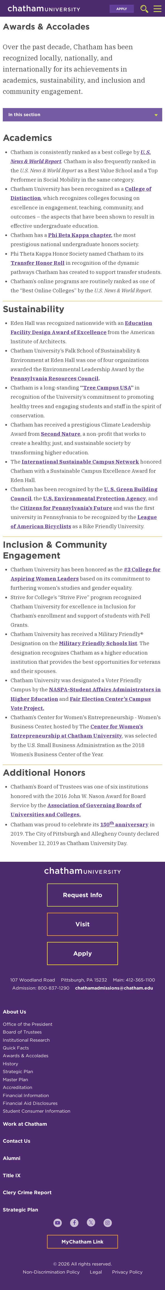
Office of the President (27, 1024)
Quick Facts (16, 1048)
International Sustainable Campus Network (80, 461)
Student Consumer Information (36, 1111)
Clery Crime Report (27, 1192)
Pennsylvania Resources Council (54, 378)
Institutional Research (26, 1040)
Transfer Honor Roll (38, 263)
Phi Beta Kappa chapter (79, 235)
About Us (14, 1012)
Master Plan (15, 1079)
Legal (96, 1272)
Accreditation (17, 1087)
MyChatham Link (82, 1242)
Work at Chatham (25, 1124)
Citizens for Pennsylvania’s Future (66, 508)
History (10, 1063)
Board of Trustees (22, 1032)
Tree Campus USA (107, 387)
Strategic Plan (18, 1071)
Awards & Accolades (25, 1055)
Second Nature (60, 433)
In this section (83, 116)
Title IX (12, 1175)
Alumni (11, 1158)
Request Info (82, 895)
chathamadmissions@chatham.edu (114, 988)
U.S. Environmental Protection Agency (94, 498)
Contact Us (16, 1141)
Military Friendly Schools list (98, 643)
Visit (82, 924)
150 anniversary (124, 824)
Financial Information (26, 1095)
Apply (121, 9)
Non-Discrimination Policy (51, 1272)
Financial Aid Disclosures (30, 1103)
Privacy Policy (127, 1272)
